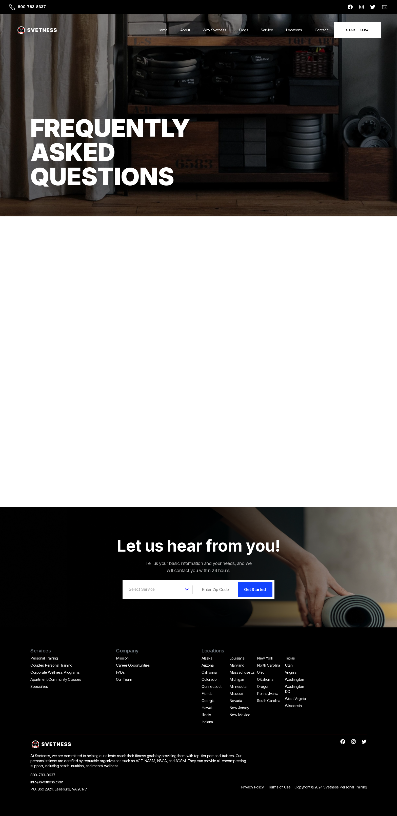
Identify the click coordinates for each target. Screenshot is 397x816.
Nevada (235, 700)
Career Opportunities (133, 665)
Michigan (236, 679)
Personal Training (44, 658)
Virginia (290, 672)
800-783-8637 (32, 6)
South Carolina (268, 700)
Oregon (263, 686)
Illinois (206, 714)
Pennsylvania (267, 693)
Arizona (208, 665)
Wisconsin (293, 705)
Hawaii (207, 707)
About (185, 30)
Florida (207, 693)
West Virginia (295, 698)
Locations (294, 30)
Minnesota (238, 686)
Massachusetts (242, 672)
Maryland (236, 665)
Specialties (39, 686)
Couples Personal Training (51, 665)
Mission (122, 658)
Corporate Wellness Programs (55, 672)
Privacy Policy (252, 787)
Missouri (236, 693)
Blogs (243, 30)
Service (267, 30)
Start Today (357, 30)
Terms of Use (279, 787)
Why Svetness (214, 30)
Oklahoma (265, 679)
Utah (288, 665)
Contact (321, 30)
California (209, 672)
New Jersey (239, 707)
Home (162, 30)
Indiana (207, 721)
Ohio (260, 672)
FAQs (120, 672)
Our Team (124, 679)
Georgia (208, 700)
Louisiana (237, 658)
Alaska (207, 658)
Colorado (209, 679)
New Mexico (239, 714)
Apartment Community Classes (55, 679)
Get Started (255, 589)
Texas (290, 658)
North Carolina (268, 665)
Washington (294, 679)
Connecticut (212, 686)
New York (265, 658)
